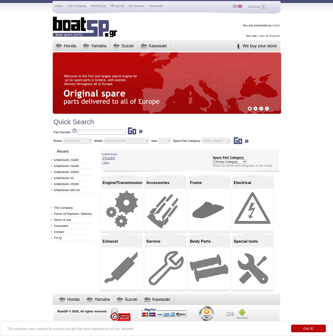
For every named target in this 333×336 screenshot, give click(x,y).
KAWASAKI (109, 154)
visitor (276, 25)
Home (59, 6)
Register (274, 36)
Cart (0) (117, 6)
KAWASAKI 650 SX (67, 190)
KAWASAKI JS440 (66, 166)
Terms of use (62, 220)
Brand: (57, 140)
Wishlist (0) (98, 6)
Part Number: (62, 132)
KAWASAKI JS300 (66, 184)
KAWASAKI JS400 (66, 160)
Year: (154, 140)
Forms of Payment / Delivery (73, 214)
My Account (136, 6)
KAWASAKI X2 (64, 178)
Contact (59, 232)
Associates (156, 6)
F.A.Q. (58, 238)
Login (261, 36)
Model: (98, 140)
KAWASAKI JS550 (66, 172)
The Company (77, 6)
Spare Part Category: (187, 140)
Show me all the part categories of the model (242, 165)
